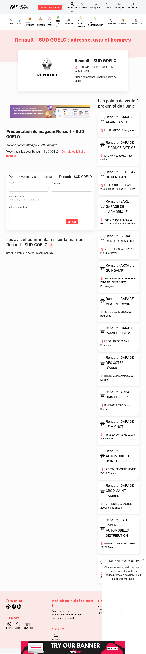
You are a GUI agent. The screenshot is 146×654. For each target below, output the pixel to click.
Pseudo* (56, 184)
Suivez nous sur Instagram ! (123, 561)
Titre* (11, 184)
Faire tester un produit (63, 618)
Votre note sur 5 (17, 197)
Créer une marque (60, 612)
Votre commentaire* (19, 208)
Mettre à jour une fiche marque (67, 615)
